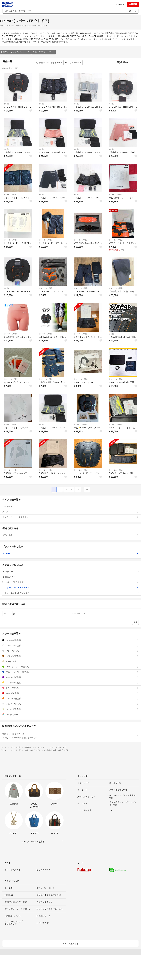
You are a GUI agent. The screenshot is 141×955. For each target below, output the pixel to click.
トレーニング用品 (10, 195)
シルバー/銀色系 (70, 704)
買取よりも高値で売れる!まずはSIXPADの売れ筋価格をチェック (70, 736)
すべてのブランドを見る (33, 841)
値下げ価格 (70, 535)
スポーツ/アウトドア (43, 52)
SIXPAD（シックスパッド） (15, 52)
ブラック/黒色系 (70, 640)
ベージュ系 (70, 661)
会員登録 (133, 4)
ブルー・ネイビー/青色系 (70, 672)
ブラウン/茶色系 (70, 656)
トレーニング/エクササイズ (72, 593)
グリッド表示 (73, 62)
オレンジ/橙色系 (70, 698)
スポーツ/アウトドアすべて (72, 587)
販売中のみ (42, 62)
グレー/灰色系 (70, 651)
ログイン (120, 4)
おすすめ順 (56, 62)
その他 (6, 104)
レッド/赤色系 (70, 693)
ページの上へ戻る (70, 943)
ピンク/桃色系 (70, 688)
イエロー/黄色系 (70, 682)
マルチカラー (70, 714)
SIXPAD (70, 553)
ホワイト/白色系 (70, 645)
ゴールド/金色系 (70, 709)
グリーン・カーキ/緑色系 (70, 667)
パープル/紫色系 (70, 677)
